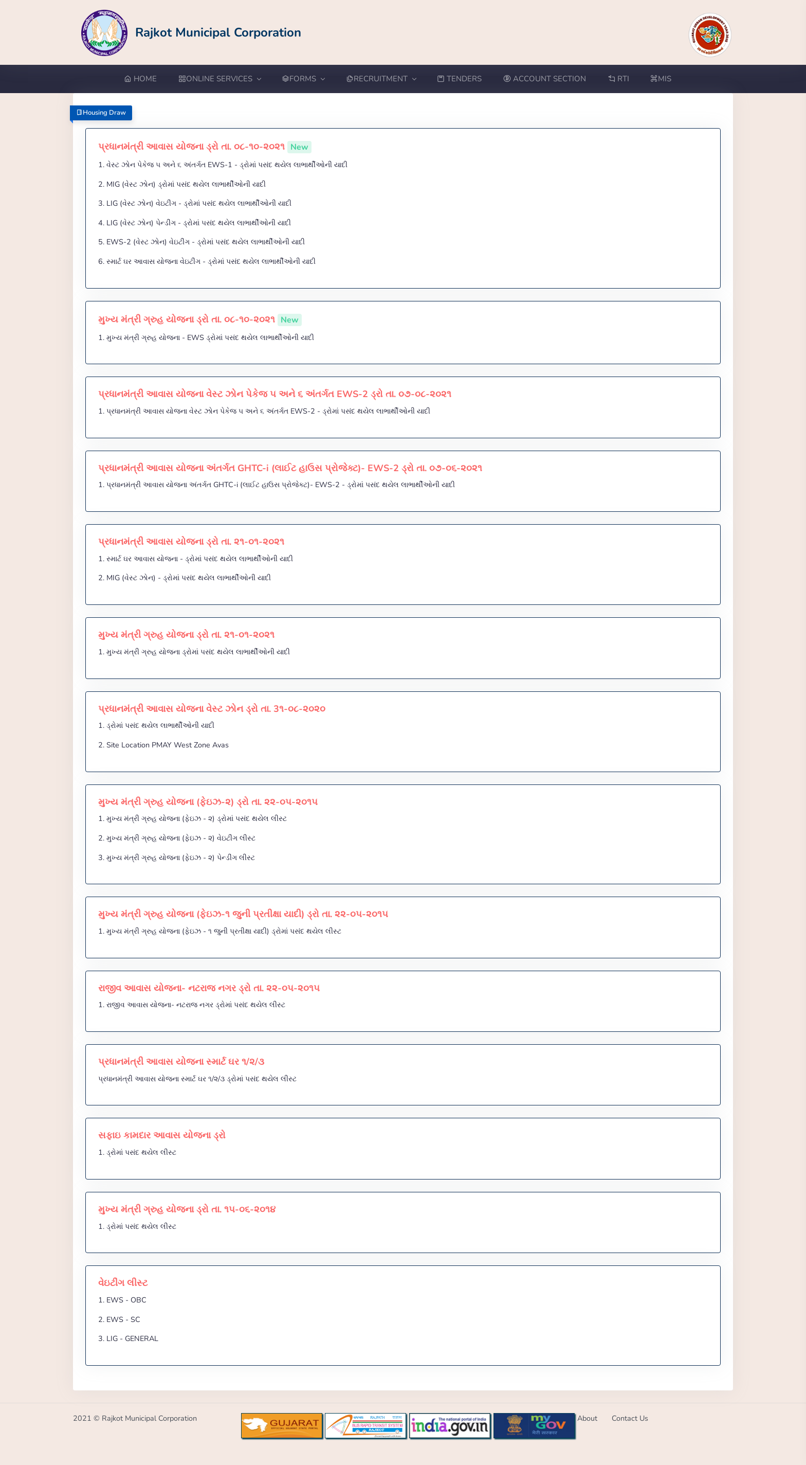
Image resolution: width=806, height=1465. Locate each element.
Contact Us (630, 1418)
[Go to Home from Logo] (191, 32)
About (587, 1418)
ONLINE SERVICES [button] (219, 79)
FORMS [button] (303, 79)
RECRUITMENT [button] (381, 79)
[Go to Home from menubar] (146, 79)
